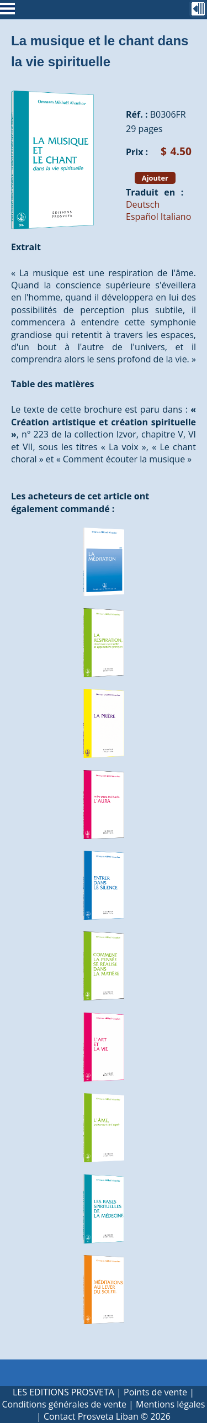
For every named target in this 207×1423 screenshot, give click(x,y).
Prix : (137, 152)
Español (142, 216)
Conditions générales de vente (64, 1404)
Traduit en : (154, 192)
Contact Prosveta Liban (91, 1416)
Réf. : (137, 114)
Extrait (26, 247)
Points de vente (155, 1392)
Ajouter (155, 178)
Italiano (176, 216)
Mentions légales (170, 1404)
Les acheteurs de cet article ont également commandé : (80, 502)
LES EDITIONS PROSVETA (63, 1392)
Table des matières (52, 384)
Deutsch (143, 204)
